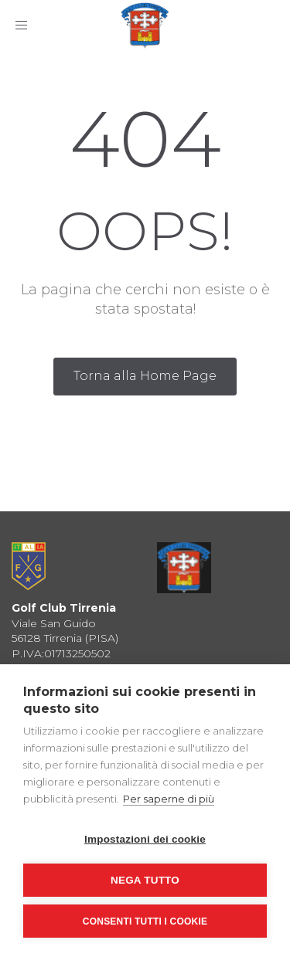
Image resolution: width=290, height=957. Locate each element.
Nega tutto (145, 880)
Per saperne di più (168, 798)
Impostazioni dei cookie (145, 839)
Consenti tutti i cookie (145, 921)
